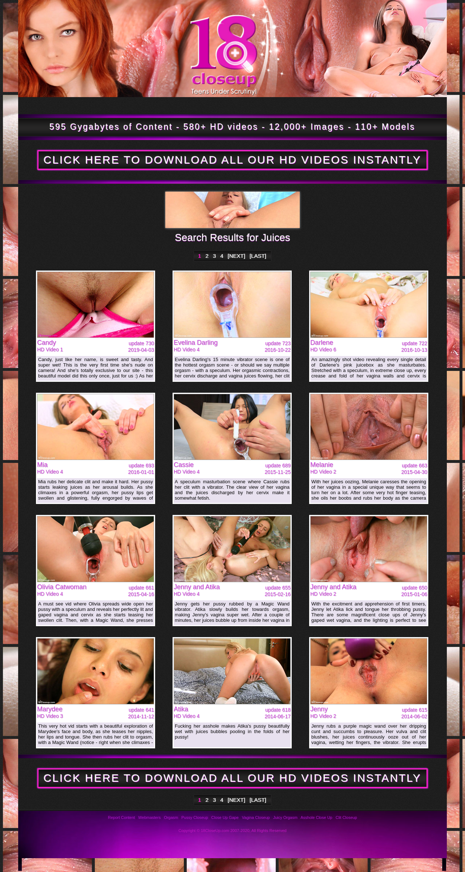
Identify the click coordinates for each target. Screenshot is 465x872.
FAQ (120, 864)
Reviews (166, 864)
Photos (59, 864)
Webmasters (149, 817)
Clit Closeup (346, 817)
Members (225, 105)
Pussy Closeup (194, 817)
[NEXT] (236, 256)
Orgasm (171, 817)
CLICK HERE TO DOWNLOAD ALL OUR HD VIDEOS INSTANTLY (232, 160)
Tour (46, 105)
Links (304, 864)
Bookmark (302, 105)
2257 (350, 864)
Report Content (121, 817)
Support (212, 864)
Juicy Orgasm (285, 817)
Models (164, 105)
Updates (104, 105)
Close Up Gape (225, 817)
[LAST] (258, 256)
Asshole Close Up (316, 817)
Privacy (258, 864)
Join (397, 105)
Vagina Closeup (256, 817)
